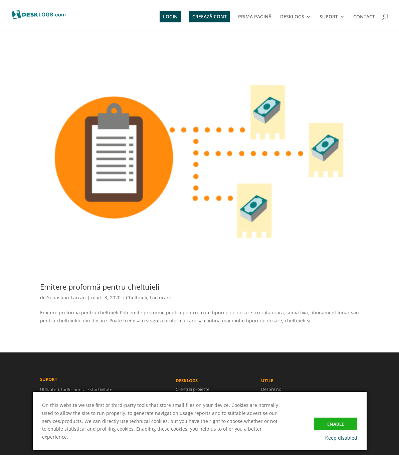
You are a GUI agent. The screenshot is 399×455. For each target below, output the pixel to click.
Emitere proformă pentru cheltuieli (100, 287)
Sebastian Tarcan (66, 297)
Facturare (160, 297)
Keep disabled (341, 438)
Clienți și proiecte (193, 390)
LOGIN (170, 16)
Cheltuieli (136, 297)
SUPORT (329, 17)
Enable (335, 424)
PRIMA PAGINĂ (254, 17)
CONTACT (364, 17)
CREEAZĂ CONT (209, 16)
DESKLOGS (292, 17)
